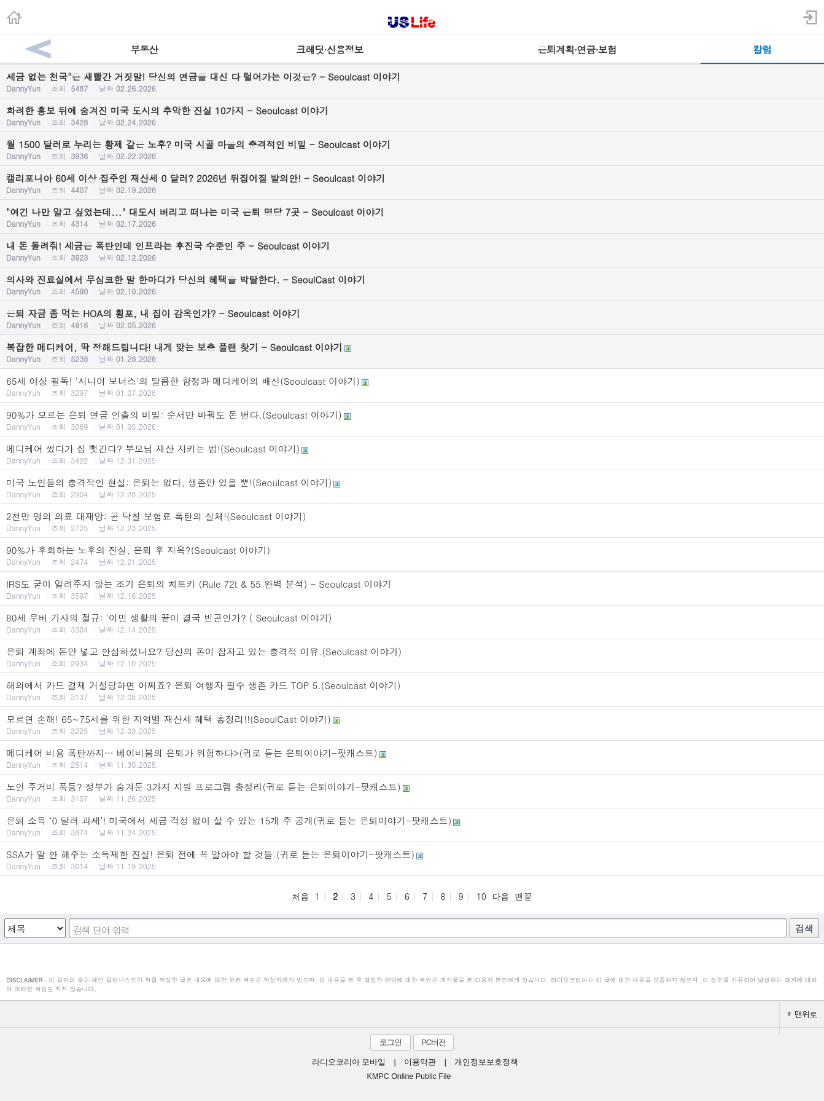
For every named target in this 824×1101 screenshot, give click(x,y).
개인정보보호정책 (486, 1062)
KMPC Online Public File (409, 1076)
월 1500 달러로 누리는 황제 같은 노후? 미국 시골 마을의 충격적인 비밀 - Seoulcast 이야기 (412, 149)
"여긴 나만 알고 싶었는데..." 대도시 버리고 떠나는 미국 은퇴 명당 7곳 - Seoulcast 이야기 (412, 217)
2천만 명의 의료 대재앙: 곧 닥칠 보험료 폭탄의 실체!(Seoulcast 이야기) (412, 521)
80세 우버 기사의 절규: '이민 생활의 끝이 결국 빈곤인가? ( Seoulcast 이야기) (412, 622)
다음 (500, 896)
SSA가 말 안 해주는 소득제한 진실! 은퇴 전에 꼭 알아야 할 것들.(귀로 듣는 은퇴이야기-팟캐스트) (412, 859)
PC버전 (433, 1042)
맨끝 (523, 896)
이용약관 (420, 1062)
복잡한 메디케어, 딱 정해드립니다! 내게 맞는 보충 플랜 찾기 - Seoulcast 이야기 (412, 352)
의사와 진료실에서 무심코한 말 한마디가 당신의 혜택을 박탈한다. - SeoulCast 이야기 (412, 284)
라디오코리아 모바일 (349, 1062)
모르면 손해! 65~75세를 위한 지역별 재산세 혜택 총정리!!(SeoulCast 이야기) (412, 724)
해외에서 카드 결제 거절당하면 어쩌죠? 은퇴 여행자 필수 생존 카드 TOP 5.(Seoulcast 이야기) (412, 690)
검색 (804, 928)
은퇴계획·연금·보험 (576, 49)
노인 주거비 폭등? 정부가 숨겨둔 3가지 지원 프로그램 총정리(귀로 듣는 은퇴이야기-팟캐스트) (412, 791)
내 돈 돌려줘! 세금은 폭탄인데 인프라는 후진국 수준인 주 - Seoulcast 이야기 (412, 250)
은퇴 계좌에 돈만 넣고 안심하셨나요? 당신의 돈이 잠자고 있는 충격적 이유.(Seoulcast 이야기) (412, 656)
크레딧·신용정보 (329, 49)
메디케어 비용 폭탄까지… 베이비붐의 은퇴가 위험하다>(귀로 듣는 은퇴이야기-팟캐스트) (412, 758)
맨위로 (802, 1014)
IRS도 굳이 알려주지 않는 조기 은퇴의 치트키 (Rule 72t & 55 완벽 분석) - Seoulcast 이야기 (412, 589)
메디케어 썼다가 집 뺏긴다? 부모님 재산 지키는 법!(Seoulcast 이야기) (412, 453)
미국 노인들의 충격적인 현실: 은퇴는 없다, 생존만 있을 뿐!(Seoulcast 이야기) (412, 487)
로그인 (390, 1042)
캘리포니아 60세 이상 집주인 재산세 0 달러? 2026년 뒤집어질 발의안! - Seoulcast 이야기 (412, 183)
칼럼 (762, 49)
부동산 (144, 49)
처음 (300, 896)
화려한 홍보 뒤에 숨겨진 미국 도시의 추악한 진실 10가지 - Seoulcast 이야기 (412, 115)
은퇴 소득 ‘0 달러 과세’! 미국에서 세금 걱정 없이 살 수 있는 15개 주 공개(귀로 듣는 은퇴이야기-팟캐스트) (412, 825)
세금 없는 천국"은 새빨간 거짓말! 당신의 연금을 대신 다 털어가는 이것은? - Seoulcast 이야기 (412, 81)
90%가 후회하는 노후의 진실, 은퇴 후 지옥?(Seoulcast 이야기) (412, 555)
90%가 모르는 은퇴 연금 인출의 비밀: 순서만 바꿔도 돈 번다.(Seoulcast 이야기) (412, 420)
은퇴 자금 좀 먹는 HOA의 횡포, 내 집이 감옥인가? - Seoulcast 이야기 (412, 318)
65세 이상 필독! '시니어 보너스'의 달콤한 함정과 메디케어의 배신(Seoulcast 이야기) (412, 386)
